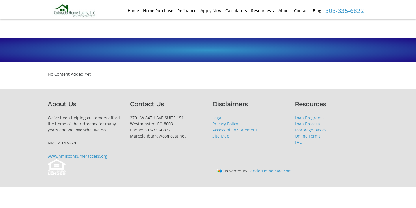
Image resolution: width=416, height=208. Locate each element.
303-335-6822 (344, 11)
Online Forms (308, 136)
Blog (317, 10)
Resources (261, 10)
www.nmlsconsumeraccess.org (77, 156)
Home (133, 10)
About (284, 10)
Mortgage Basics (310, 130)
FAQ (298, 142)
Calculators (236, 10)
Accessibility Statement (234, 130)
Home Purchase (158, 10)
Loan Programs (309, 117)
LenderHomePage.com (270, 171)
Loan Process (307, 124)
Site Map (220, 136)
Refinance (186, 10)
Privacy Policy (225, 124)
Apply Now (210, 10)
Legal (217, 117)
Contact (301, 10)
